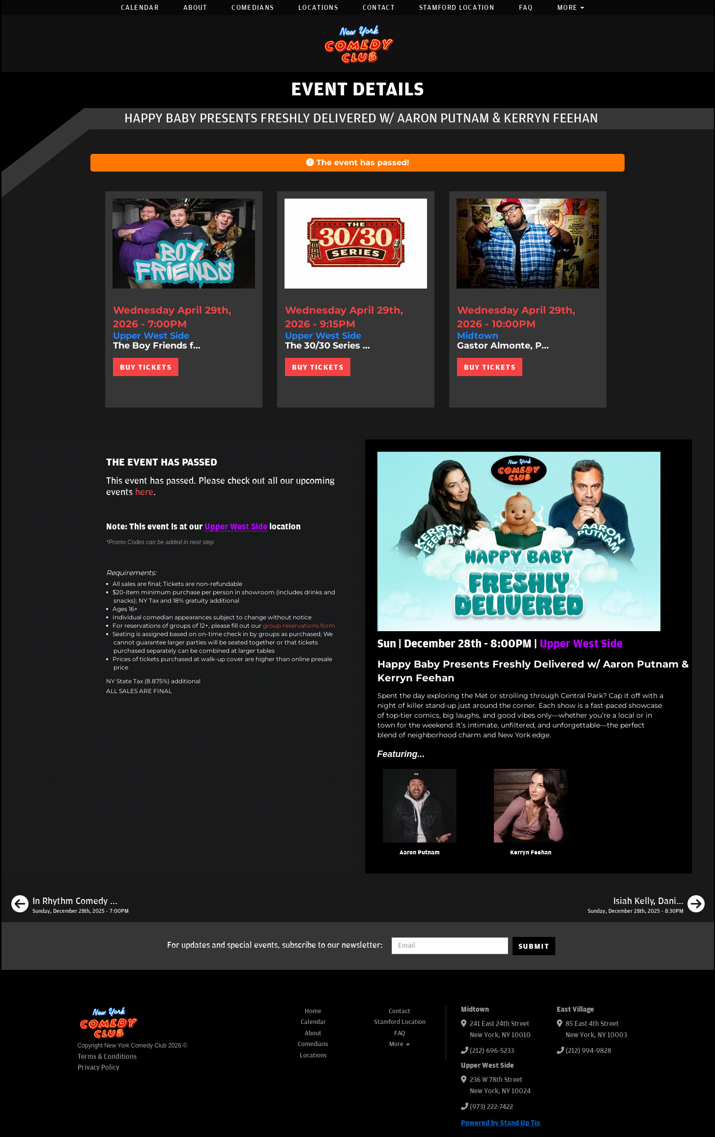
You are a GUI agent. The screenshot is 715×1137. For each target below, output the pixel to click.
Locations (318, 7)
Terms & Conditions (107, 1056)
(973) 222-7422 (491, 1107)
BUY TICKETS (146, 367)
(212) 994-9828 (588, 1051)
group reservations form (299, 625)
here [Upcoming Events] (144, 492)
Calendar (140, 7)
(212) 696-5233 (492, 1051)
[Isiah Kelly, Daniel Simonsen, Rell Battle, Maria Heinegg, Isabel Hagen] (646, 905)
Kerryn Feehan (530, 852)
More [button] (571, 7)
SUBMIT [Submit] (533, 946)
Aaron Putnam (420, 852)
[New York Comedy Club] (358, 43)
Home (313, 1011)
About (195, 7)
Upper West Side (235, 527)
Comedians (252, 7)
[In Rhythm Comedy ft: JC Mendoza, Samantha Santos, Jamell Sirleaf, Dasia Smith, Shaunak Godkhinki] (70, 905)
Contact (379, 7)
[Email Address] (450, 945)
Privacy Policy (98, 1067)
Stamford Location (456, 7)
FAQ (526, 7)
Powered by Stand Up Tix (501, 1123)
